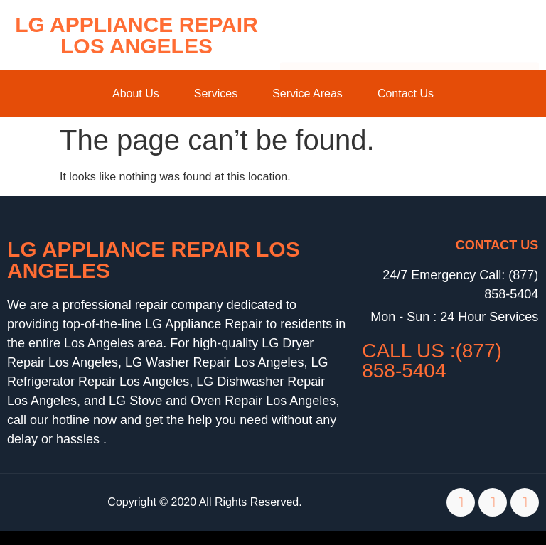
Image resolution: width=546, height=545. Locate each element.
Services (215, 93)
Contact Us (406, 93)
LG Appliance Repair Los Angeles (136, 35)
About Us (135, 93)
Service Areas (307, 93)
